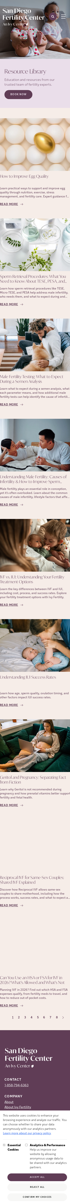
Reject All (37, 1187)
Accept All (37, 1177)
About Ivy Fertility (17, 1107)
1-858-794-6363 (16, 1085)
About (9, 1102)
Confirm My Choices (37, 1197)
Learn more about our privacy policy (27, 1133)
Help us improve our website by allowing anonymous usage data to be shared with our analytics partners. (48, 1156)
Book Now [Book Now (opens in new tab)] (18, 94)
